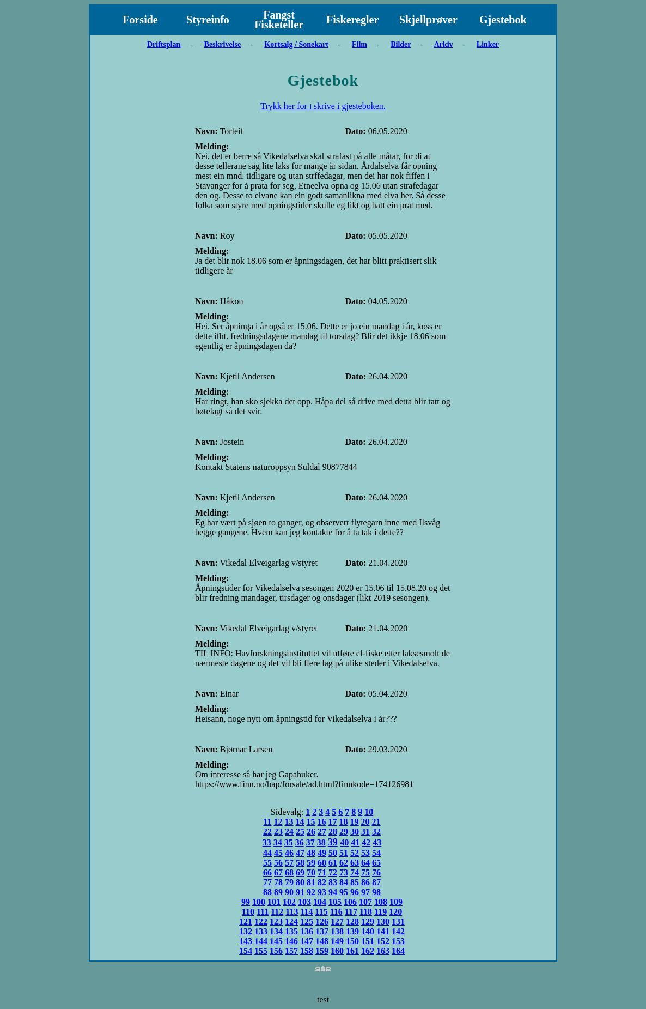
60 (322, 862)
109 (396, 902)
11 (267, 821)
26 (311, 831)
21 (376, 821)
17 (332, 821)
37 (310, 842)
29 (343, 831)
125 (306, 921)
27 (322, 831)
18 (343, 821)
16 (322, 821)
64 (365, 862)
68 (289, 872)
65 (376, 862)
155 (260, 951)
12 (278, 821)
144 (260, 941)
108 (380, 902)
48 (311, 852)
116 (336, 911)
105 (335, 902)
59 (311, 862)
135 (291, 931)
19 (354, 821)
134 (276, 931)
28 (332, 831)
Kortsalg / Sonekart (296, 44)
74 (354, 872)
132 (245, 931)
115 (321, 911)
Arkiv (443, 44)
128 (352, 921)
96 (354, 892)
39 (333, 842)
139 (352, 931)
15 (311, 821)
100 (258, 902)
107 (365, 902)
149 (337, 941)
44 (267, 852)
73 (343, 872)
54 (376, 852)
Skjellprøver (428, 20)
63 (354, 862)
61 (332, 862)
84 (343, 882)
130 (382, 921)
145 (276, 941)
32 (376, 831)
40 (344, 842)
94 (332, 892)
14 (300, 821)
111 (263, 911)
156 (276, 951)
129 (367, 921)
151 (367, 941)
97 (365, 892)
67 (278, 872)
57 (289, 862)
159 (321, 951)
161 (352, 951)
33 (267, 842)
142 (398, 931)
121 (245, 921)
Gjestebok (503, 20)
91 (300, 892)
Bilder (401, 44)
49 (322, 852)
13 (289, 821)
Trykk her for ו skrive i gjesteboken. (323, 106)
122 (260, 921)
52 (354, 852)
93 (322, 892)
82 (322, 882)
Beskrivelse (222, 44)
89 (278, 892)
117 (351, 911)
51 (343, 852)
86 (365, 882)
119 (380, 911)
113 (291, 911)
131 (398, 921)
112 (277, 911)
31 (365, 831)
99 (245, 902)
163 (382, 951)
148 (321, 941)
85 (354, 882)
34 (277, 842)
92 (311, 892)
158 (306, 951)
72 (332, 872)
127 (337, 921)
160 (337, 951)
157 (291, 951)
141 (382, 931)
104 (319, 902)
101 (274, 902)
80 (300, 882)
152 (382, 941)
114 (306, 911)
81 (311, 882)
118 (365, 911)
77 (267, 882)
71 (322, 872)
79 (289, 882)
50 (332, 852)
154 (245, 951)
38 (321, 842)
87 (376, 882)
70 (311, 872)
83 (332, 882)
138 (337, 931)
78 (278, 882)
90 (289, 892)
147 (306, 941)
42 (366, 842)
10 (368, 812)
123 (276, 921)
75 (365, 872)
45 (278, 852)
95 (343, 892)
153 (398, 941)
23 (278, 831)
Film (359, 44)
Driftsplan (163, 44)
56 (278, 862)
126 (321, 921)
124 (291, 921)
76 (376, 872)
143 (245, 941)
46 (289, 852)
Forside (140, 20)
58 (300, 862)
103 (304, 902)
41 (355, 842)
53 (365, 852)
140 (367, 931)
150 (352, 941)
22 (267, 831)
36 (299, 842)
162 (367, 951)
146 (291, 941)
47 (300, 852)
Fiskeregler (352, 20)
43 (377, 842)
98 (376, 892)
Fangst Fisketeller (278, 20)
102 (289, 902)
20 (365, 821)
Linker (488, 44)
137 (321, 931)
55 (267, 862)
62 (343, 862)
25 (300, 831)
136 (306, 931)
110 (248, 911)
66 (267, 872)
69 (300, 872)
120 (395, 911)
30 (354, 831)
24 (289, 831)
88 (267, 892)
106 (350, 902)
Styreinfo (207, 20)
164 (398, 951)
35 (288, 842)
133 (260, 931)
